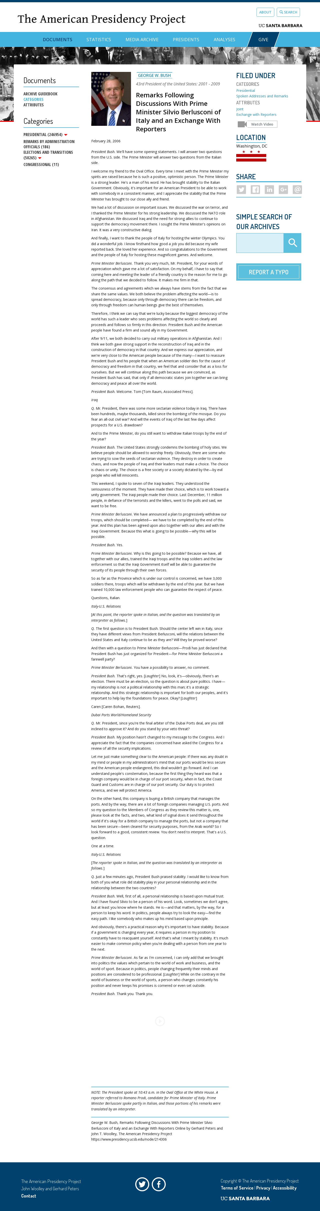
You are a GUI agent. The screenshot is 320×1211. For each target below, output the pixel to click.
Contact (28, 1196)
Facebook (160, 1185)
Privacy (263, 1188)
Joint (240, 109)
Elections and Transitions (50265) (48, 156)
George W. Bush (154, 75)
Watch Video (262, 124)
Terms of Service (237, 1188)
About (265, 12)
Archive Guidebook (40, 94)
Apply (292, 243)
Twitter (143, 1185)
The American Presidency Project (102, 19)
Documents (57, 39)
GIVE (263, 39)
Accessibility (284, 1188)
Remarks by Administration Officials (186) (49, 145)
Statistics (98, 39)
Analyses (224, 39)
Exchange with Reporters (256, 114)
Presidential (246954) (46, 134)
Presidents (186, 39)
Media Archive (142, 39)
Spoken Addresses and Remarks (262, 96)
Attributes (34, 105)
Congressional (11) (41, 167)
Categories (34, 99)
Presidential (245, 90)
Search (288, 12)
